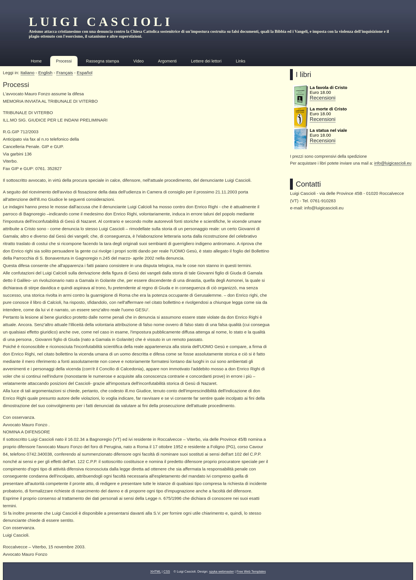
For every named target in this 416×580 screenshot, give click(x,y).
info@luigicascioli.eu (392, 163)
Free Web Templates (251, 571)
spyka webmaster (221, 571)
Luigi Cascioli (101, 22)
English (45, 72)
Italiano (28, 72)
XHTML (155, 571)
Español (84, 72)
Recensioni (322, 98)
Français (64, 72)
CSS (166, 571)
